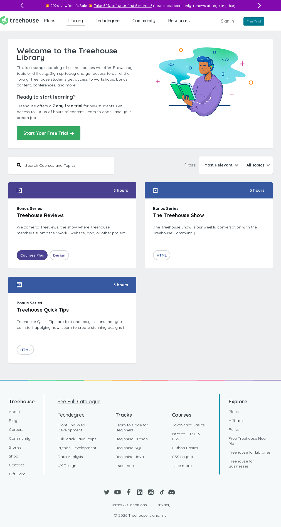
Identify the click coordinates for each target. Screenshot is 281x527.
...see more (125, 465)
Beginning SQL (128, 447)
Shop (13, 456)
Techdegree (108, 20)
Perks (234, 429)
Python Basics (185, 447)
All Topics (255, 165)
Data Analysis (70, 456)
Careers (16, 429)
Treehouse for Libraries (250, 452)
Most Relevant (218, 165)
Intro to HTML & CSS (186, 436)
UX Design (67, 465)
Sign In (227, 21)
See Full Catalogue (79, 401)
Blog (13, 420)
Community (143, 20)
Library (75, 20)
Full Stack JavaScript (77, 438)
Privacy (163, 504)
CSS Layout (182, 456)
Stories (15, 447)
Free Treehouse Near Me (248, 441)
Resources (179, 20)
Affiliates (237, 420)
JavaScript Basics (188, 424)
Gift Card (17, 473)
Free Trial (254, 21)
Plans (49, 20)
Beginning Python (131, 438)
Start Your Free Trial (48, 133)
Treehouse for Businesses (241, 464)
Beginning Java (129, 456)
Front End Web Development (71, 427)
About (14, 411)
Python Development (77, 447)
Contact (16, 465)
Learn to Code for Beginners (131, 427)
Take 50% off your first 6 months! (123, 5)
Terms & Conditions (129, 504)
